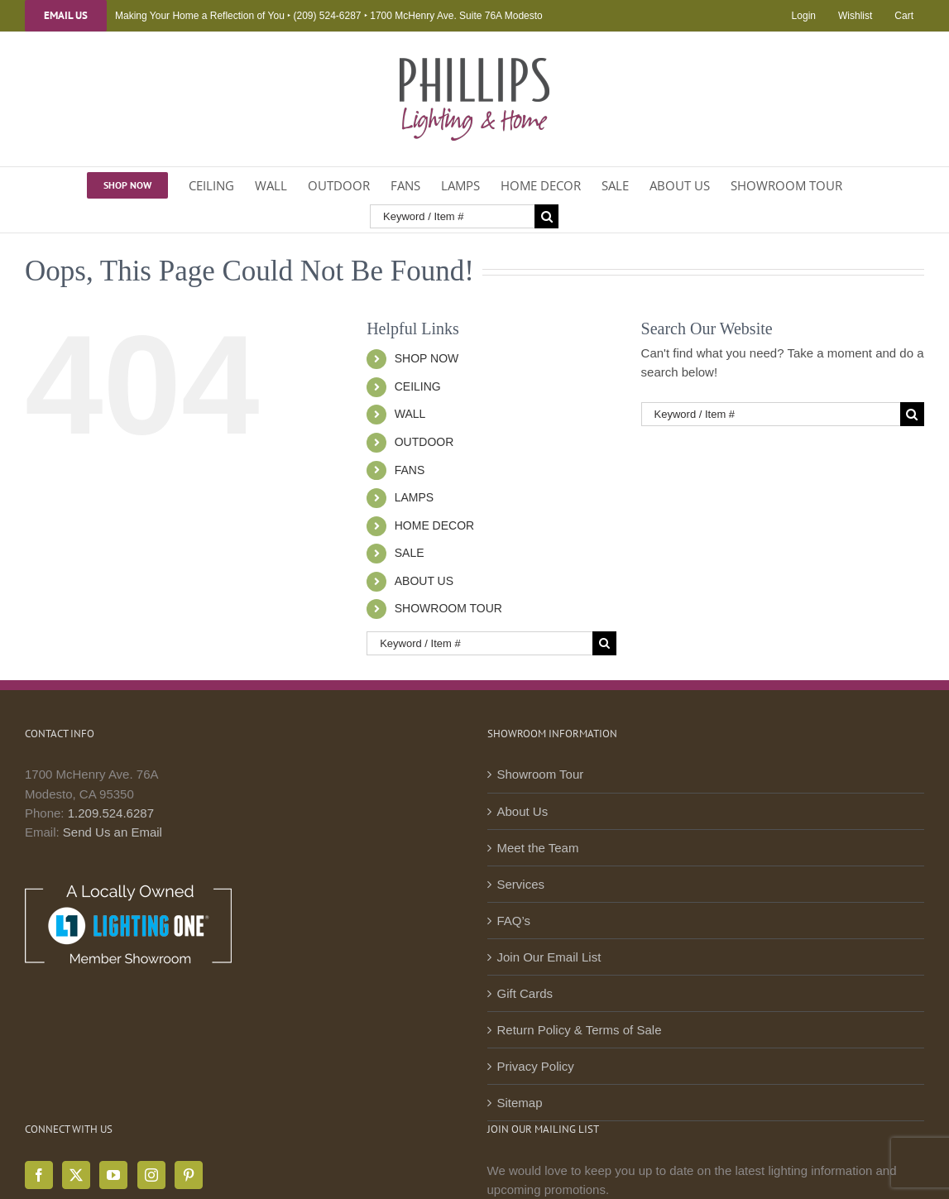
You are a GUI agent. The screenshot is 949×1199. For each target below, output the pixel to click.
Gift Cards (525, 993)
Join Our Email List (549, 957)
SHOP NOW (427, 358)
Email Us (66, 15)
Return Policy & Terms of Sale (579, 1030)
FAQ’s (514, 921)
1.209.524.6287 (111, 813)
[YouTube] (113, 1175)
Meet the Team (538, 848)
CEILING (418, 386)
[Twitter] (76, 1175)
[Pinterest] (189, 1175)
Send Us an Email (112, 832)
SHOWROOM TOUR (448, 608)
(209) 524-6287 (327, 16)
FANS (410, 470)
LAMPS (414, 497)
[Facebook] (39, 1175)
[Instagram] (151, 1175)
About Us (523, 811)
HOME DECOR (434, 525)
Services (521, 884)
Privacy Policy (535, 1066)
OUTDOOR (424, 441)
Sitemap (520, 1103)
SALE (409, 552)
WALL (410, 413)
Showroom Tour (540, 774)
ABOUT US (424, 581)
